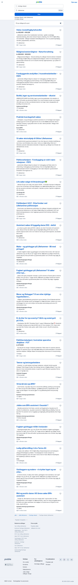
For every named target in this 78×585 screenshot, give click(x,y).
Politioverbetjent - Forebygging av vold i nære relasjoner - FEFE (35, 161)
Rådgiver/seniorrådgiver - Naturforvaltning (34, 52)
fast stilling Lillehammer (20, 526)
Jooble (72, 581)
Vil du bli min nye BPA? (25, 384)
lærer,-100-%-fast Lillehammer (22, 547)
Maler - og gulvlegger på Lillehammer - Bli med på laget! (36, 247)
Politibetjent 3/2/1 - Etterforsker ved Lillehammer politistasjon (31, 204)
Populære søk (49, 562)
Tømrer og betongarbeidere (28, 362)
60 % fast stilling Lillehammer (22, 534)
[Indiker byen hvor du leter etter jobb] (39, 10)
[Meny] (2, 2)
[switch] (61, 23)
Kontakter (25, 564)
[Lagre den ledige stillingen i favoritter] (60, 30)
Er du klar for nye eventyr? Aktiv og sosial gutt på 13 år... (36, 319)
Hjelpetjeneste (27, 569)
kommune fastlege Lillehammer (22, 528)
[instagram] (64, 559)
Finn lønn (48, 564)
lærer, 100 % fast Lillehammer (22, 536)
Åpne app (74, 2)
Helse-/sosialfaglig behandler (29, 30)
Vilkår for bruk (8, 581)
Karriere (25, 567)
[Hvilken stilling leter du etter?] (39, 6)
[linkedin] (71, 559)
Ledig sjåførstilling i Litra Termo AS (31, 448)
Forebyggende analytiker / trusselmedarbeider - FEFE (37, 75)
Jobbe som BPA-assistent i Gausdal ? (32, 405)
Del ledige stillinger (39, 564)
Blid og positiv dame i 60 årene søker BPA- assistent (34, 494)
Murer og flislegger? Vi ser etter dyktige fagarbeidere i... (33, 295)
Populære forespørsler (21, 520)
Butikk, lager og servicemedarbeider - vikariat (35, 96)
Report (58, 45)
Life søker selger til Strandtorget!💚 (31, 182)
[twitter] (67, 559)
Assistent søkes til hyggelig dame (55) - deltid (36, 225)
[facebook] (60, 559)
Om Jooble (26, 562)
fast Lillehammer (19, 545)
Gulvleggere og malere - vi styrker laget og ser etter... (36, 470)
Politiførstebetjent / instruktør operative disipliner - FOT (33, 341)
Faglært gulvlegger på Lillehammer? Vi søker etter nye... (35, 271)
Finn (39, 14)
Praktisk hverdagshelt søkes (28, 117)
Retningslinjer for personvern (20, 581)
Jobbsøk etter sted (35, 528)
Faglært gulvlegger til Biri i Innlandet (31, 427)
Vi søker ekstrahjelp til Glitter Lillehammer (34, 138)
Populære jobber (34, 526)
